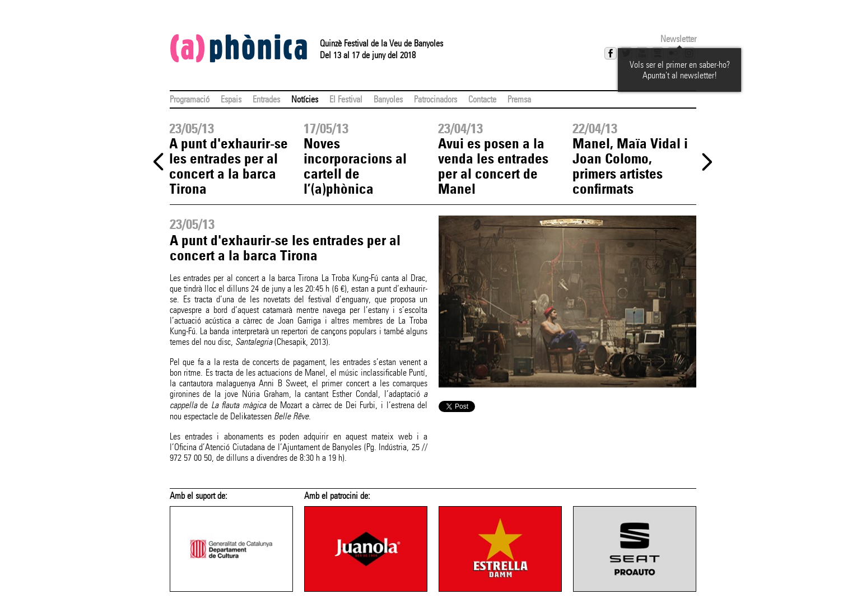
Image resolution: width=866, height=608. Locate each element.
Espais (231, 99)
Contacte (482, 99)
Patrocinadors (435, 99)
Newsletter (678, 39)
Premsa (519, 99)
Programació (189, 99)
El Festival (345, 99)
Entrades (266, 99)
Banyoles (388, 99)
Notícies (304, 99)
